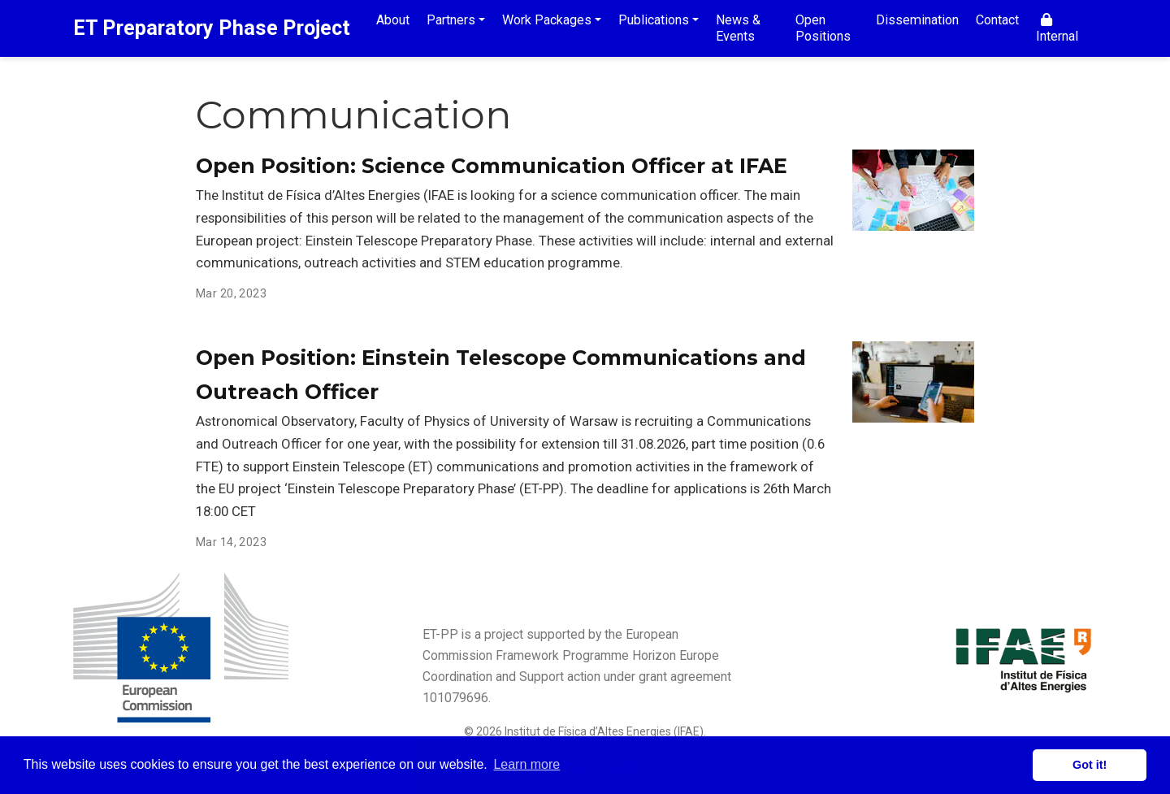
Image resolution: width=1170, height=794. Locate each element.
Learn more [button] (526, 764)
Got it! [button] (1089, 764)
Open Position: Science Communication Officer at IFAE (491, 166)
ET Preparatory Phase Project (211, 28)
